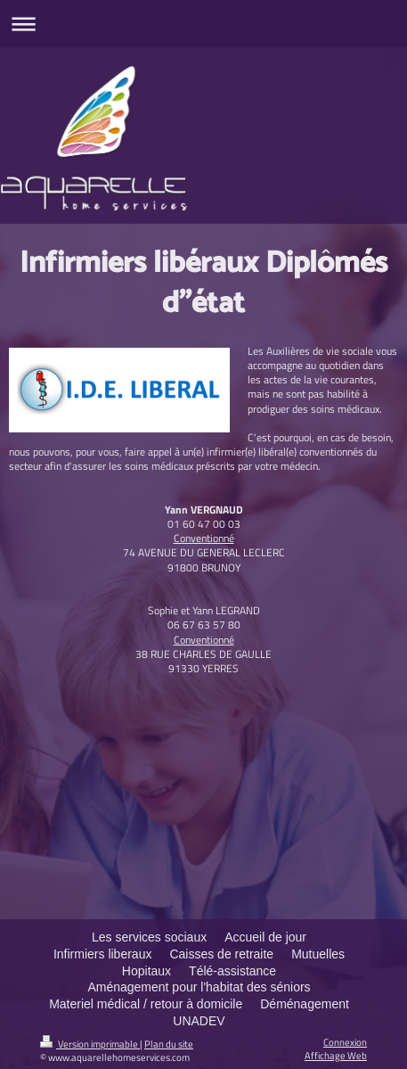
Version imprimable (90, 1043)
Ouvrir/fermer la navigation (203, 23)
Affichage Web (336, 1055)
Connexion (345, 1041)
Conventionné (204, 538)
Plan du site (168, 1043)
